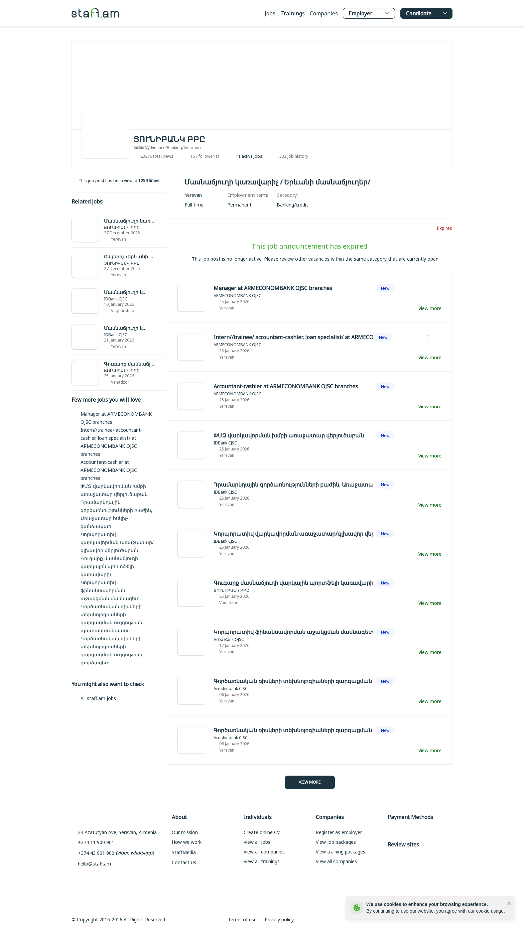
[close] (509, 903)
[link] (119, 230)
